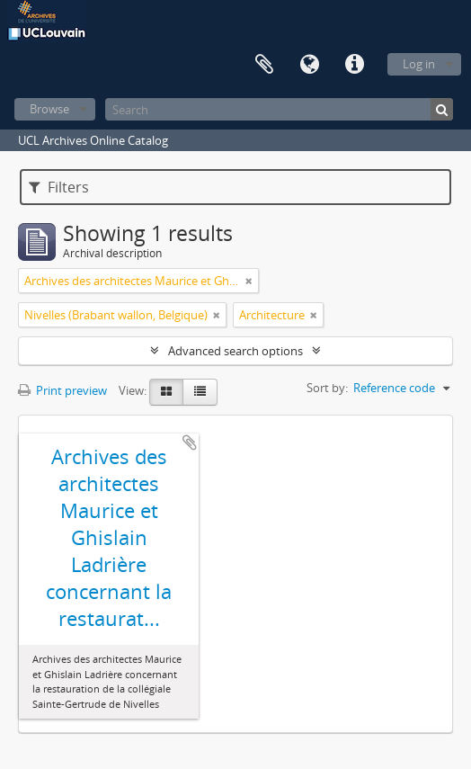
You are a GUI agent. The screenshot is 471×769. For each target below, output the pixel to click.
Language (309, 64)
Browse (49, 109)
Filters (59, 187)
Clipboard (264, 64)
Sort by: (327, 388)
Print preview (62, 390)
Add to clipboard (190, 443)
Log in (419, 64)
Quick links (354, 64)
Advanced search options (235, 351)
